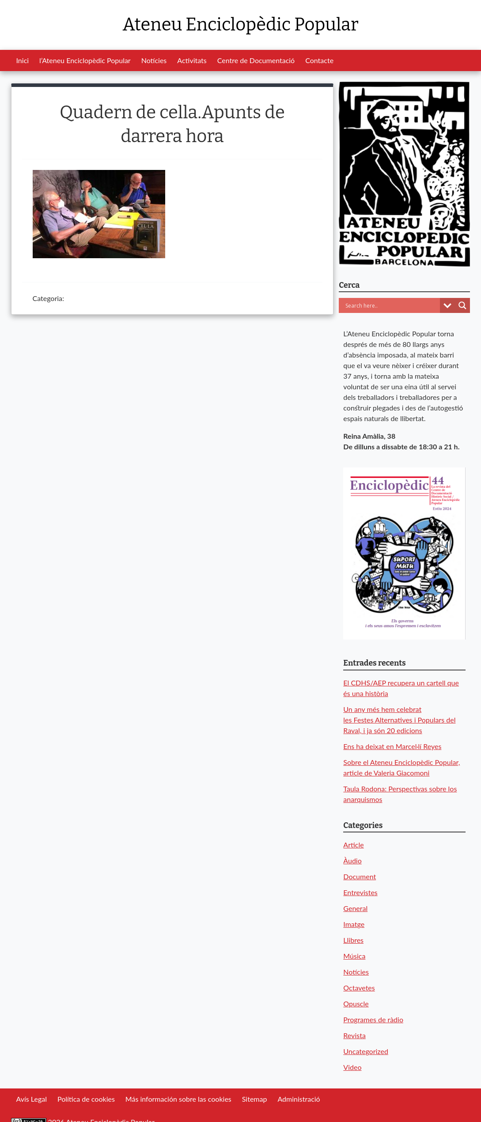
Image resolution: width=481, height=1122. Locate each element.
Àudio (352, 860)
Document (359, 876)
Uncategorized (365, 1051)
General (355, 908)
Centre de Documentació (256, 60)
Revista (354, 1035)
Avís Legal (31, 1099)
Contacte (319, 60)
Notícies (154, 60)
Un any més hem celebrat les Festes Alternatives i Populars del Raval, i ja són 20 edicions (399, 719)
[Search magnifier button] (462, 305)
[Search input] (391, 305)
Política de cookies (86, 1099)
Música (354, 956)
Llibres (353, 940)
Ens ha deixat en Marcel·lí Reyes (392, 746)
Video (352, 1067)
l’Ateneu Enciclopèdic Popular (85, 60)
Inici (22, 60)
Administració (298, 1099)
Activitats (191, 60)
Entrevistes (360, 892)
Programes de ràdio (373, 1019)
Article (353, 844)
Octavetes (359, 987)
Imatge (353, 924)
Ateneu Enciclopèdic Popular (240, 24)
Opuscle (355, 1003)
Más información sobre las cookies (178, 1099)
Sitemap (254, 1099)
